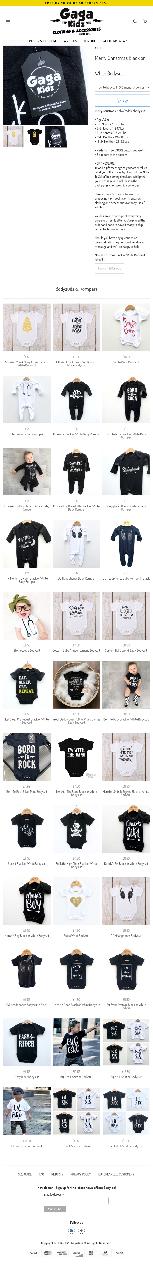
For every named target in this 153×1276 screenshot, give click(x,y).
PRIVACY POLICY (81, 1174)
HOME (29, 41)
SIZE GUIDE (25, 1174)
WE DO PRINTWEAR (115, 41)
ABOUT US (70, 41)
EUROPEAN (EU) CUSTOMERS (116, 1174)
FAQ (41, 1174)
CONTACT (89, 41)
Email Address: (54, 1195)
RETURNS (57, 1174)
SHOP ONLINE (48, 41)
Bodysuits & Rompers (109, 268)
